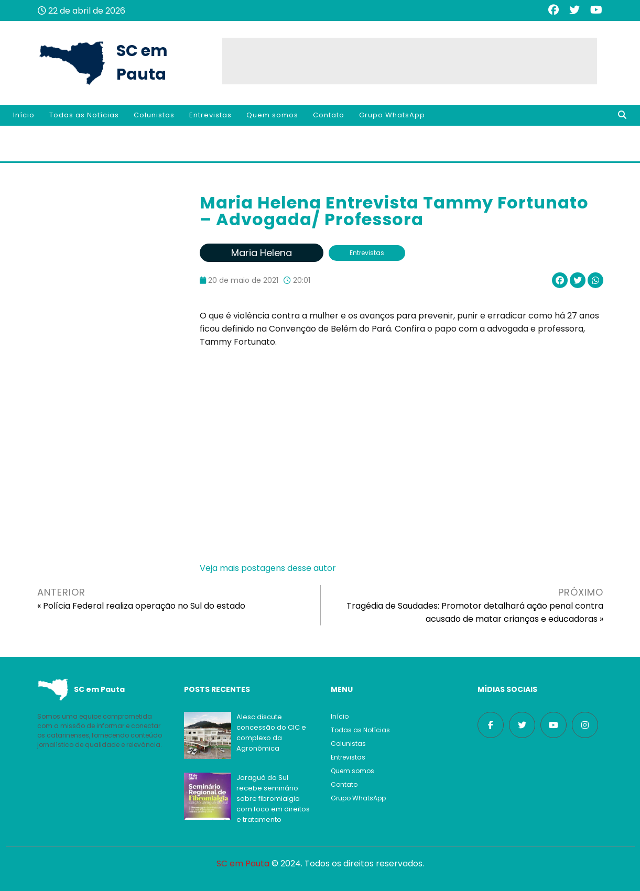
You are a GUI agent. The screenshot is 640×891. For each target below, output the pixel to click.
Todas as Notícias (84, 115)
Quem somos (272, 115)
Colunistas (154, 115)
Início (24, 115)
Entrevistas (210, 115)
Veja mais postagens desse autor (268, 568)
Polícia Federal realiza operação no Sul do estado (144, 606)
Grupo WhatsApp (392, 115)
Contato (328, 115)
